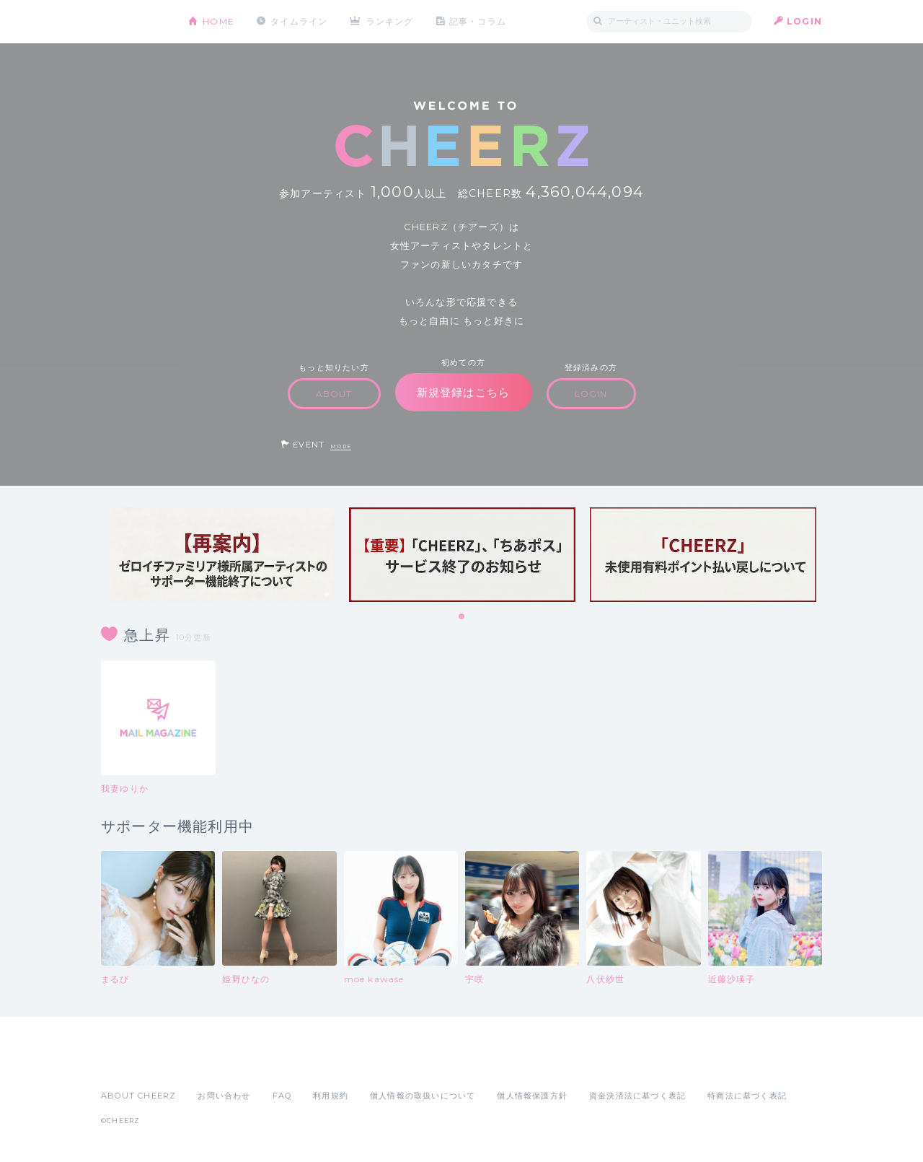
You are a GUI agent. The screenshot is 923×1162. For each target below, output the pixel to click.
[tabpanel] (221, 554)
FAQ (282, 1096)
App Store (134, 1064)
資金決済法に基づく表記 (637, 1096)
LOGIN (804, 21)
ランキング (390, 21)
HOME (218, 21)
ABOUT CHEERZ (138, 1096)
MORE (340, 446)
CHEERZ (134, 22)
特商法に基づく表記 (747, 1096)
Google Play (211, 1064)
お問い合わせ (224, 1096)
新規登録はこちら (464, 392)
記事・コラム (477, 21)
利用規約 (330, 1096)
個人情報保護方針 (532, 1096)
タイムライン (298, 21)
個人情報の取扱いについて (422, 1096)
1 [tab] (462, 617)
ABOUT (334, 393)
